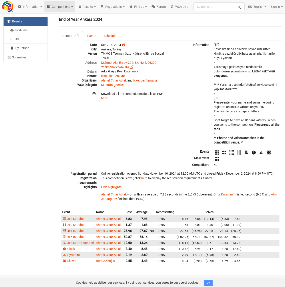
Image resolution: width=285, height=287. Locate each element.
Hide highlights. (111, 187)
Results (14, 21)
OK (208, 282)
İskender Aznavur (113, 76)
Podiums (19, 30)
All (14, 39)
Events (91, 36)
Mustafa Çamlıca (113, 85)
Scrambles (16, 57)
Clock (68, 249)
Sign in (277, 6)
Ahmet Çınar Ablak (114, 80)
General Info (70, 36)
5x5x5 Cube (73, 237)
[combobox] (219, 6)
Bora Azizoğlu (105, 261)
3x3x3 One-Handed (78, 243)
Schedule (110, 36)
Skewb (69, 261)
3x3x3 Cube (73, 219)
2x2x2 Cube (73, 225)
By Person (19, 48)
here (104, 98)
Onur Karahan (223, 194)
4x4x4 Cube (73, 231)
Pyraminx (71, 255)
